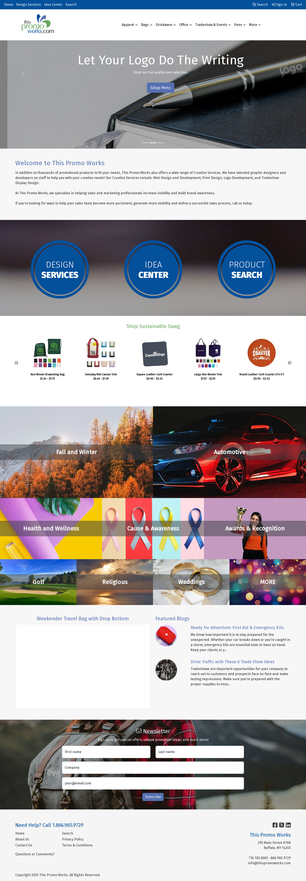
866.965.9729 (281, 858)
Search (70, 5)
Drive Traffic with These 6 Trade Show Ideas (233, 661)
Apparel (128, 25)
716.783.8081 (258, 858)
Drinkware (164, 25)
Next (290, 363)
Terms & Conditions (77, 845)
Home (8, 5)
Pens (238, 25)
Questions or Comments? (34, 854)
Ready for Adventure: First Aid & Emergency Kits (237, 627)
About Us (22, 839)
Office (183, 25)
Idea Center (53, 5)
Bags (145, 25)
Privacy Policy (73, 839)
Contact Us (23, 845)
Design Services (28, 5)
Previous (16, 363)
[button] (23, 74)
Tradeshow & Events (211, 25)
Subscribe (153, 797)
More (253, 25)
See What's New (153, 87)
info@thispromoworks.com (269, 863)
